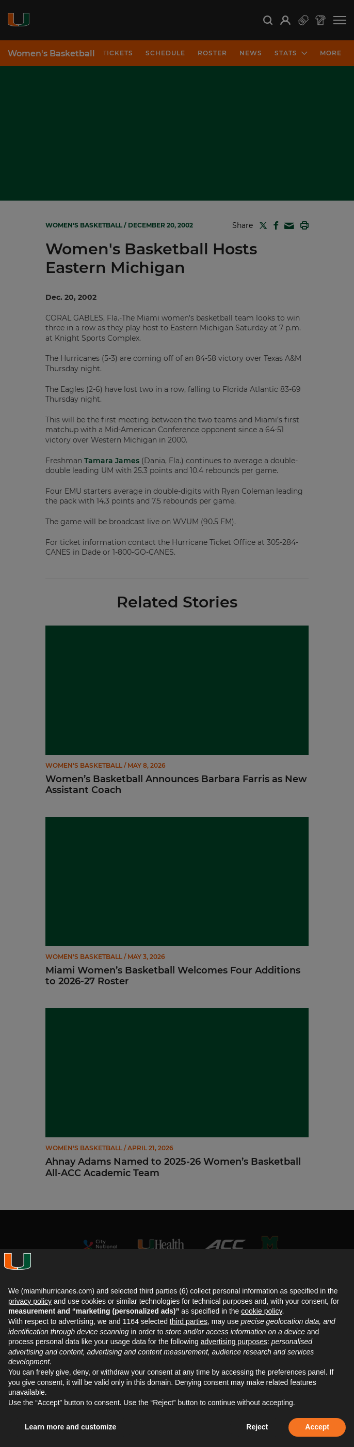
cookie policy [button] (261, 1311)
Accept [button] (317, 1427)
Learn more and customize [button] (70, 1427)
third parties (188, 1321)
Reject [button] (257, 1427)
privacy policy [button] (30, 1301)
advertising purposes (234, 1341)
